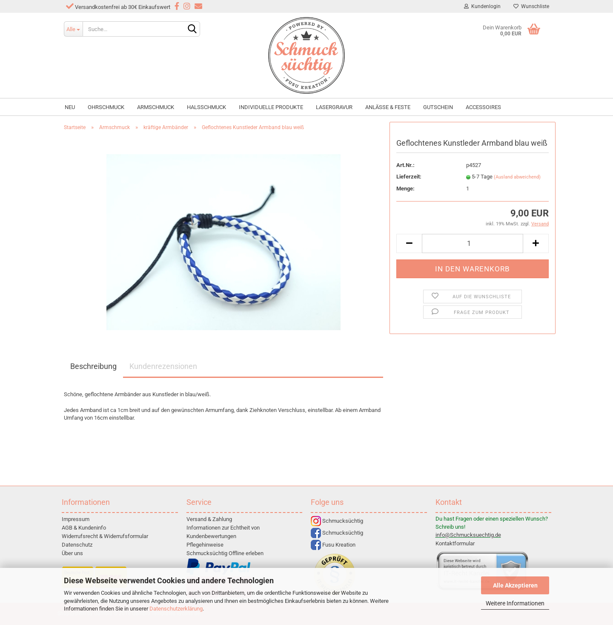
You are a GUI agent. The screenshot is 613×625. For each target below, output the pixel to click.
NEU (70, 107)
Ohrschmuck (106, 107)
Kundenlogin (482, 6)
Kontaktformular (455, 543)
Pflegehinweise (204, 544)
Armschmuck (155, 107)
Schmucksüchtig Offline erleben (225, 553)
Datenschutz (77, 544)
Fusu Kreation (333, 544)
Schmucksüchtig (337, 521)
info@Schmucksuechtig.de (468, 535)
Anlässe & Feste (387, 107)
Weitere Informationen (515, 603)
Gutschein (438, 107)
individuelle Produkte (271, 107)
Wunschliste (531, 6)
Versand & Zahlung (209, 519)
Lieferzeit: (408, 176)
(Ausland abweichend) (517, 177)
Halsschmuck (206, 107)
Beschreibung (93, 366)
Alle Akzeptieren (515, 585)
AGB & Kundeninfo (84, 527)
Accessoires (483, 107)
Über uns (72, 553)
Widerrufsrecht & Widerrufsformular (105, 536)
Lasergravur (334, 107)
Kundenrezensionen (163, 366)
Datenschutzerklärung (176, 608)
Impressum (75, 519)
